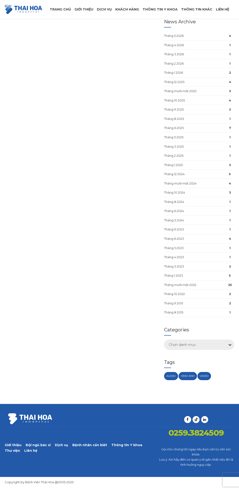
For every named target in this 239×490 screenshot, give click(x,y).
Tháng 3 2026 (174, 54)
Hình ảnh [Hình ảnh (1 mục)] (188, 376)
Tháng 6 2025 (174, 128)
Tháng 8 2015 (173, 312)
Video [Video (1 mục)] (204, 376)
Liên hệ (222, 9)
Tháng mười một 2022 (180, 285)
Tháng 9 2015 (173, 303)
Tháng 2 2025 (173, 155)
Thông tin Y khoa (126, 445)
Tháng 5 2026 (174, 36)
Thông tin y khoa (160, 9)
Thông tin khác (196, 9)
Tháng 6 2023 (174, 238)
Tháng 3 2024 (174, 220)
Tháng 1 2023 (173, 275)
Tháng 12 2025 (174, 82)
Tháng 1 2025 (173, 165)
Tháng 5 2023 (174, 248)
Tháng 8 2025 (174, 119)
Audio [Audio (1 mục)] (171, 376)
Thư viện (12, 450)
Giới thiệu (83, 9)
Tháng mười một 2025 (180, 91)
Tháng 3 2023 (174, 266)
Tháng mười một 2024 (180, 183)
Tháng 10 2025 (174, 100)
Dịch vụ (104, 9)
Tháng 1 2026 (173, 72)
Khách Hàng (127, 9)
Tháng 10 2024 (174, 192)
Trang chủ (60, 9)
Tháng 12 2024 (174, 174)
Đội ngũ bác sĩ (38, 445)
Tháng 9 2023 (174, 229)
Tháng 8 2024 (174, 202)
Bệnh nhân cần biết (89, 445)
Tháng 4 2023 (174, 257)
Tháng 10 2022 (174, 294)
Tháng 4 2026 (174, 45)
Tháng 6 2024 (174, 211)
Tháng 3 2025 (174, 146)
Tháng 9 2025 (174, 109)
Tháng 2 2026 (174, 63)
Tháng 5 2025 (173, 137)
